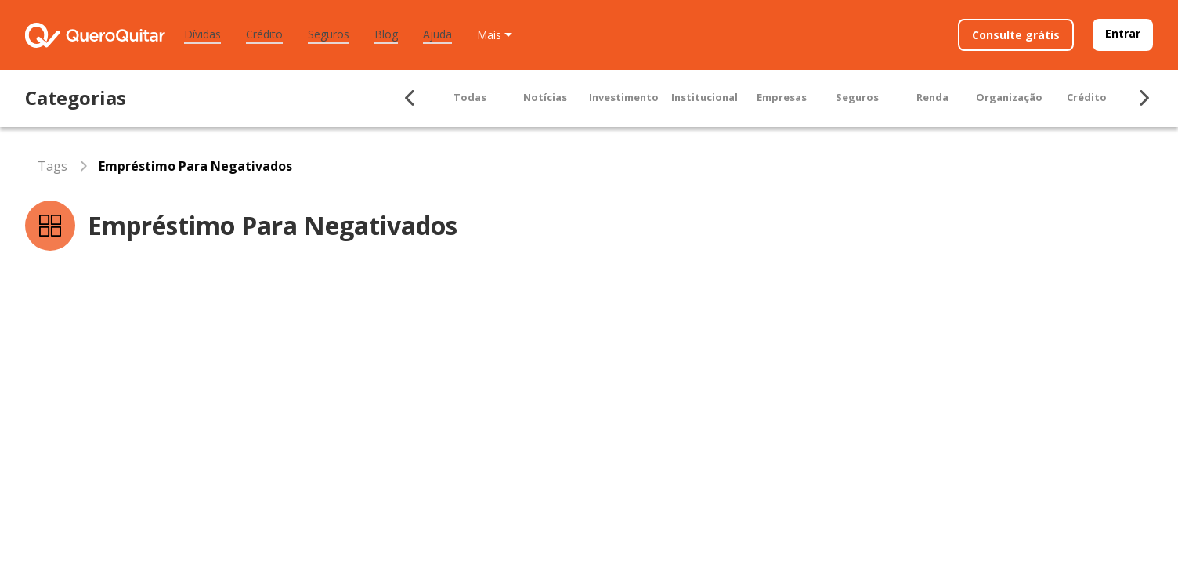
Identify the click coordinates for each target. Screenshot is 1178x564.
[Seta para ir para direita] (1143, 98)
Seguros (328, 34)
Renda (932, 97)
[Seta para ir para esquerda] (410, 98)
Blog (386, 34)
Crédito (264, 34)
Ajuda (437, 34)
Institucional (704, 97)
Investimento (624, 97)
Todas (469, 97)
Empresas (782, 97)
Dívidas (202, 34)
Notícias (545, 97)
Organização (1009, 97)
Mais (489, 34)
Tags (52, 166)
